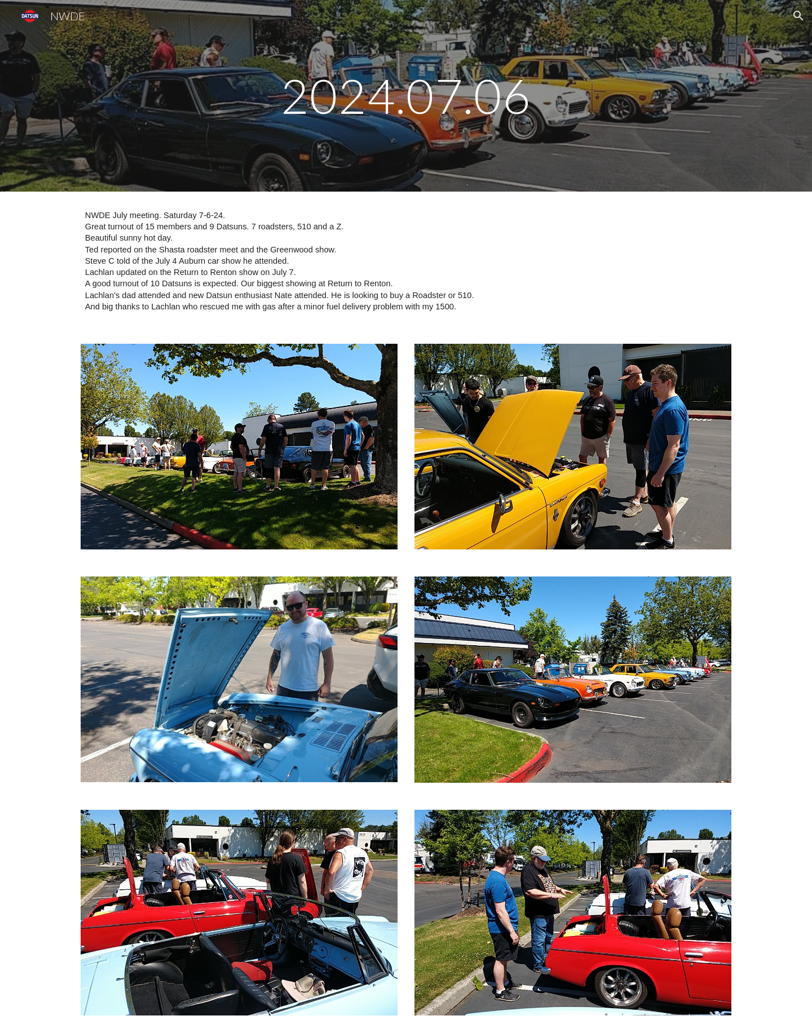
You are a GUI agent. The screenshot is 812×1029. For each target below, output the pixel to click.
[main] (406, 95)
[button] (798, 15)
